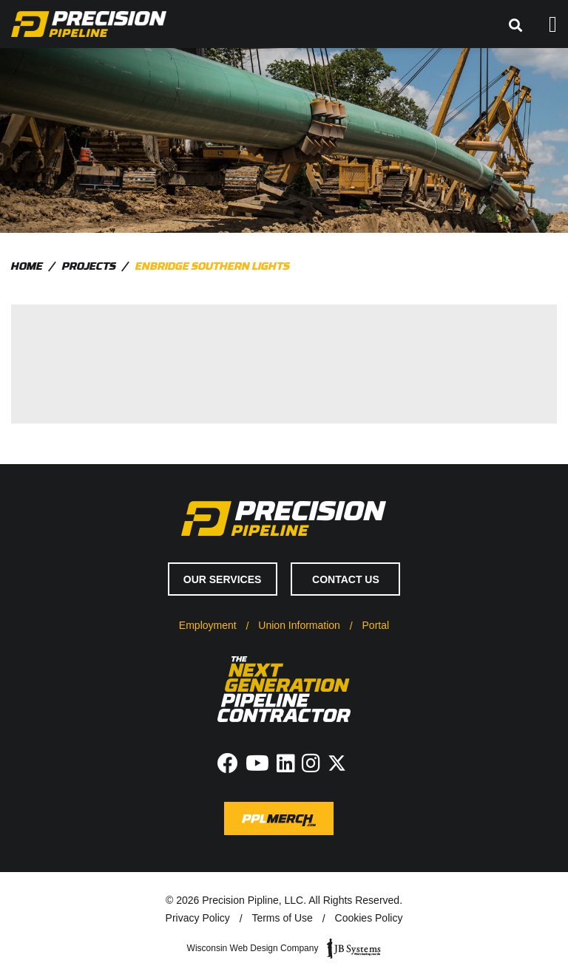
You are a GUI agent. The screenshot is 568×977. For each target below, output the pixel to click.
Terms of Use (281, 918)
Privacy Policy (198, 918)
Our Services (222, 579)
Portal (376, 625)
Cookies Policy (369, 918)
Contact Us (345, 579)
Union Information (299, 625)
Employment (208, 625)
